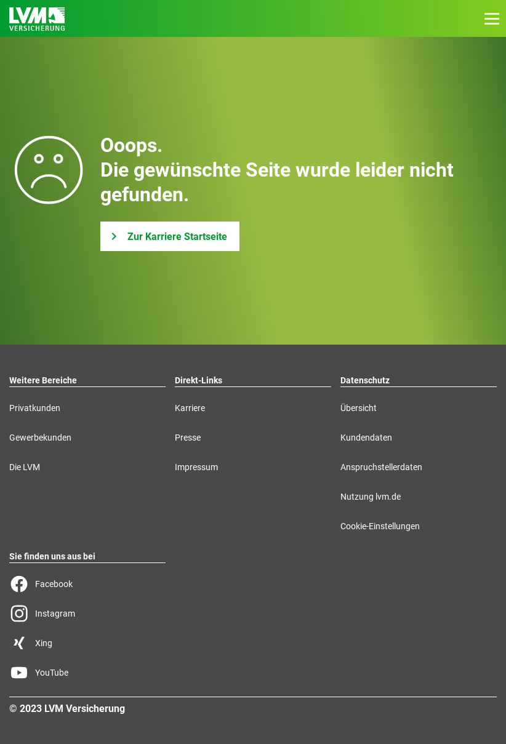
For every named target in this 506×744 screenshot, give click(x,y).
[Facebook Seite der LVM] (87, 584)
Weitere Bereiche (43, 380)
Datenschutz (365, 380)
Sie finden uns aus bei (52, 556)
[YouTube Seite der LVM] (87, 672)
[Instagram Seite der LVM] (87, 613)
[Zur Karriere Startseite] (169, 236)
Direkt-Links (198, 380)
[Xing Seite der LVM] (87, 643)
